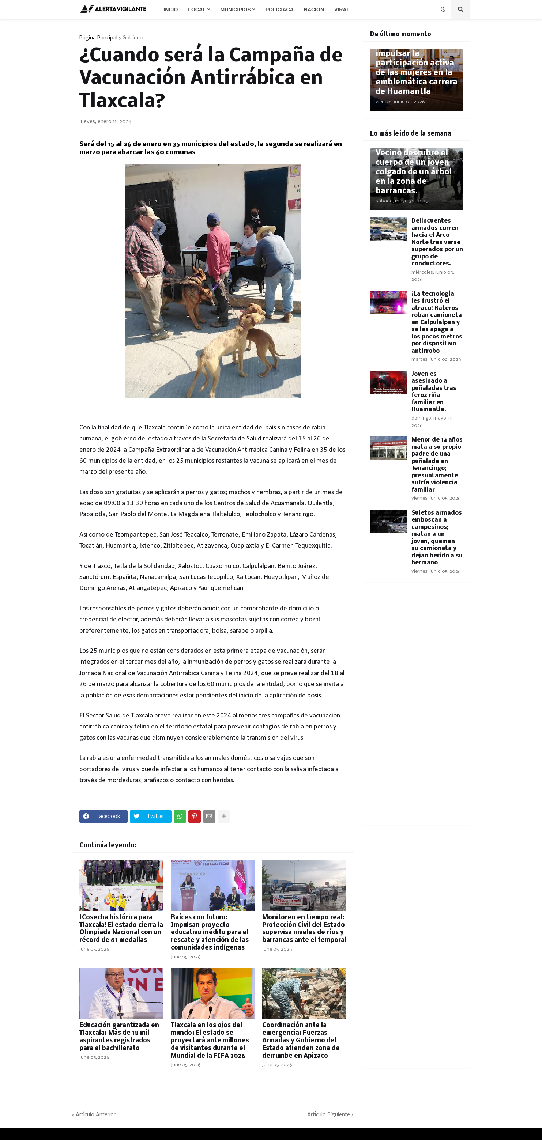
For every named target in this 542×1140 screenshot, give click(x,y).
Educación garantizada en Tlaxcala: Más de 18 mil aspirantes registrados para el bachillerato (119, 1037)
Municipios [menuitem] (236, 9)
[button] (443, 9)
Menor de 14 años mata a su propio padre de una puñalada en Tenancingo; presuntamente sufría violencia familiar (437, 465)
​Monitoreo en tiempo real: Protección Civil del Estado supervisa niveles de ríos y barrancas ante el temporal (304, 929)
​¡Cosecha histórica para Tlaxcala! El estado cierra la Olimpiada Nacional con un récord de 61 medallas (121, 929)
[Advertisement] (416, 708)
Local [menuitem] (197, 9)
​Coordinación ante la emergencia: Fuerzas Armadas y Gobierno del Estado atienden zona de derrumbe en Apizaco (301, 1040)
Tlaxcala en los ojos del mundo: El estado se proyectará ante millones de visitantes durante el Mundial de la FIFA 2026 (210, 1040)
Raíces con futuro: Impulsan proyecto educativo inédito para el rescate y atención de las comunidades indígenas (210, 932)
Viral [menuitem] (342, 9)
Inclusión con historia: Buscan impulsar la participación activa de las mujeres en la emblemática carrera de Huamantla (417, 63)
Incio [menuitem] (170, 9)
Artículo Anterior (96, 1115)
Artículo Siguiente (328, 1115)
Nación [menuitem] (314, 9)
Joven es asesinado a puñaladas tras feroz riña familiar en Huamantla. (433, 392)
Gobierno (134, 38)
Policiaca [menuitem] (280, 9)
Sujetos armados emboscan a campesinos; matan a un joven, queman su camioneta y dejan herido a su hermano (437, 538)
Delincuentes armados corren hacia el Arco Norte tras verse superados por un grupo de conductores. (437, 242)
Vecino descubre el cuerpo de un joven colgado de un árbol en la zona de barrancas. (414, 172)
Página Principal (98, 38)
